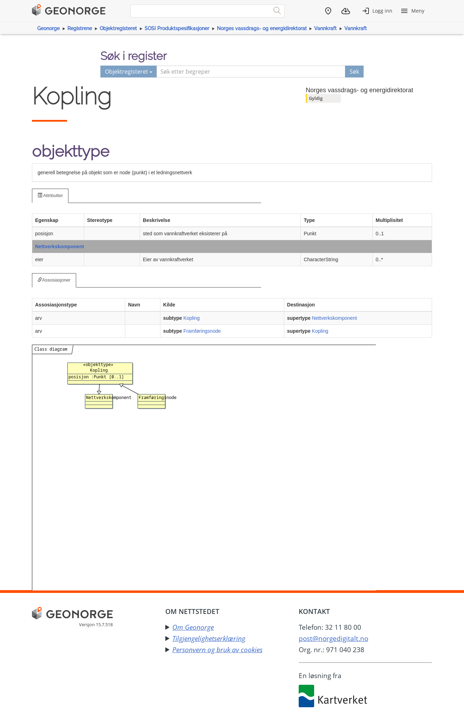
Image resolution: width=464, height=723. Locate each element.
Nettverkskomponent (59, 246)
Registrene (79, 28)
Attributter (50, 195)
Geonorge (48, 28)
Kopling (191, 318)
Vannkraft (325, 28)
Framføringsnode (202, 331)
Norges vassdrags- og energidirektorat (262, 28)
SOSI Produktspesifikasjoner (177, 28)
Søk (354, 71)
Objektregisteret (118, 28)
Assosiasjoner (54, 280)
